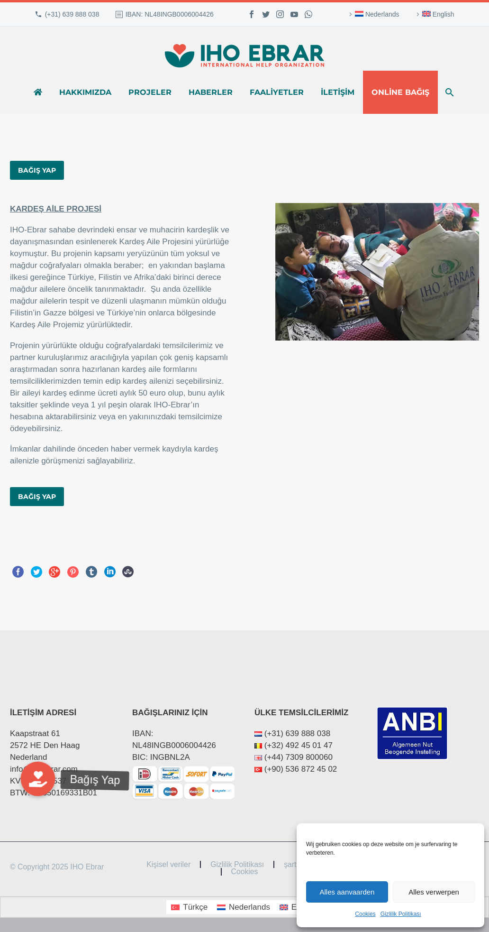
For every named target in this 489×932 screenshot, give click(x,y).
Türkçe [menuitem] (195, 907)
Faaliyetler (277, 92)
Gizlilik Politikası (400, 914)
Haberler (211, 92)
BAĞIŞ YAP (37, 170)
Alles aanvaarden (347, 892)
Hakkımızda (85, 92)
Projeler (150, 92)
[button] (37, 778)
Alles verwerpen (433, 892)
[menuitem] (372, 14)
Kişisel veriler (168, 864)
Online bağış (400, 92)
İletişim (337, 92)
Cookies (365, 914)
